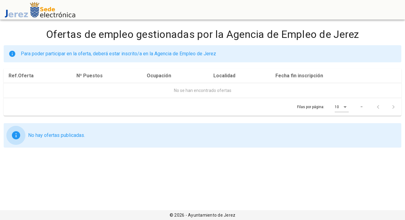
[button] (342, 107)
